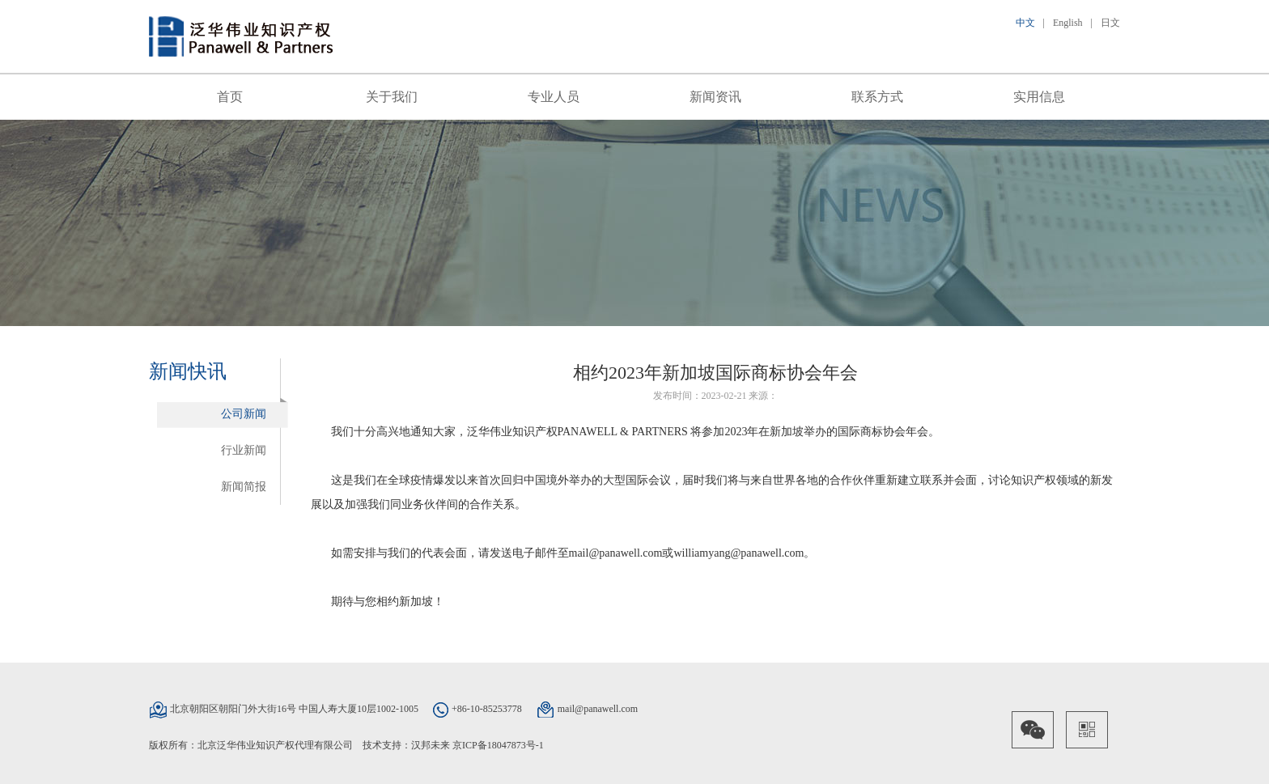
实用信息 (1039, 97)
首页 (230, 97)
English (1068, 22)
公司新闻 (243, 414)
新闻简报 (243, 487)
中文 (1025, 22)
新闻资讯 (715, 97)
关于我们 (392, 97)
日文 (1110, 22)
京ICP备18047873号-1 (498, 745)
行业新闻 (243, 450)
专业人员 (553, 97)
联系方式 (877, 97)
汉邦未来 (430, 745)
